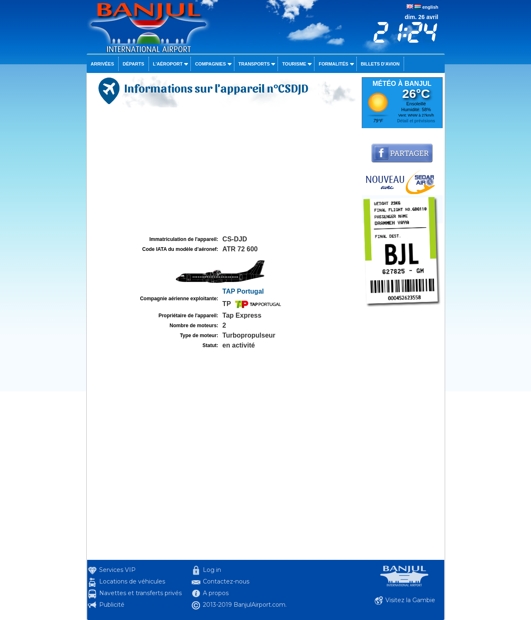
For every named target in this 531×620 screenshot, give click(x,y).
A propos (216, 593)
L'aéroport (168, 63)
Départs (133, 63)
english (430, 7)
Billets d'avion (380, 63)
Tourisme (294, 63)
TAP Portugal (243, 291)
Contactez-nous (226, 581)
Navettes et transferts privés (140, 593)
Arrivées (102, 63)
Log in (212, 570)
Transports (254, 63)
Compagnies (210, 63)
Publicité (111, 604)
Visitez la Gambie (410, 600)
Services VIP (117, 570)
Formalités (333, 63)
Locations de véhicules (132, 581)
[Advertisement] (223, 172)
